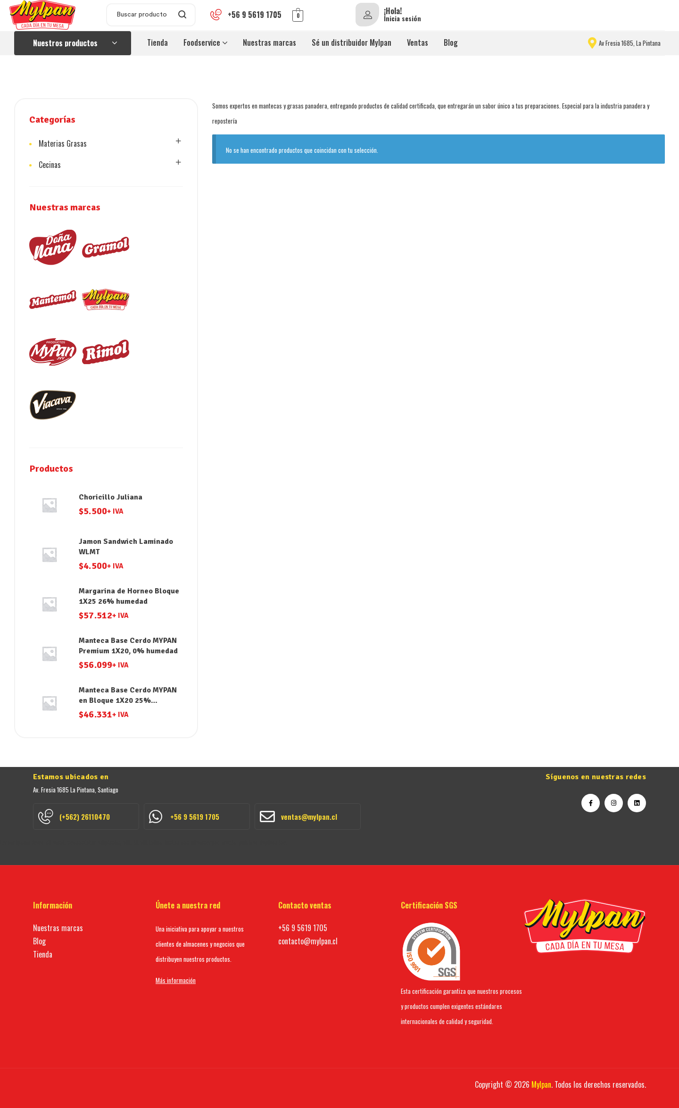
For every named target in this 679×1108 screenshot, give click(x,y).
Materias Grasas (63, 143)
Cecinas (50, 164)
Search (183, 14)
